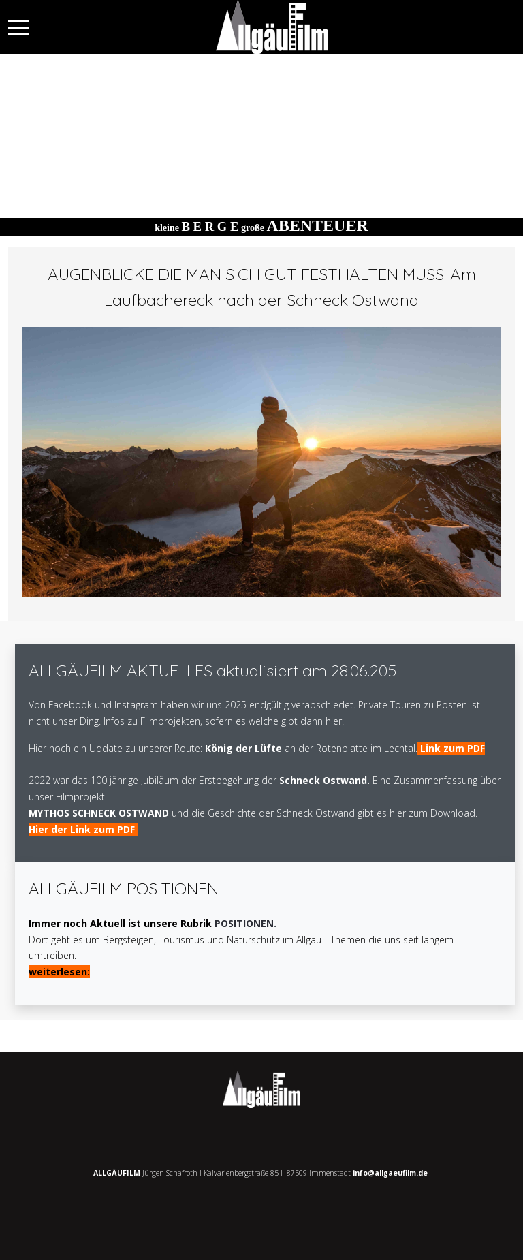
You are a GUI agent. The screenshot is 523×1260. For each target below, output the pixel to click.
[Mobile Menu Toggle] (18, 27)
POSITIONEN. (245, 923)
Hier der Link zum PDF (83, 829)
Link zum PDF (452, 748)
